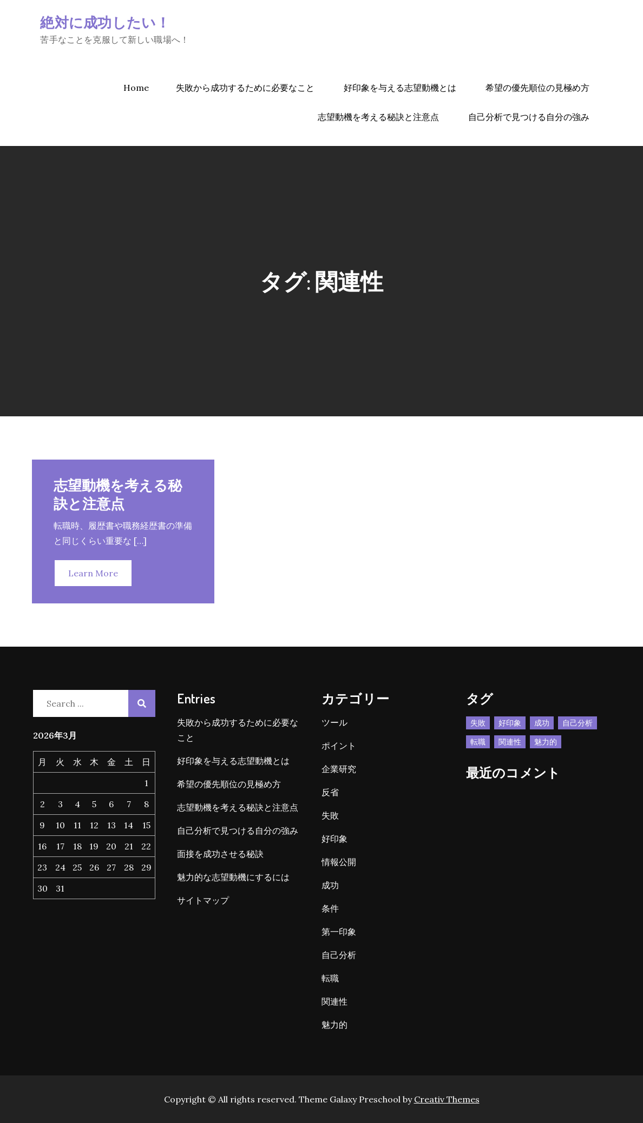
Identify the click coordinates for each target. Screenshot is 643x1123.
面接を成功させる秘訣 (220, 853)
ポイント (338, 745)
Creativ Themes (447, 1099)
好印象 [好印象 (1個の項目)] (509, 723)
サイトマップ (203, 900)
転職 (330, 978)
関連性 (334, 1001)
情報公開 (338, 861)
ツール (334, 722)
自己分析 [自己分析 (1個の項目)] (577, 723)
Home (136, 87)
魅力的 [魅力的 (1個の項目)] (545, 742)
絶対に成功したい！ (105, 22)
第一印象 (338, 931)
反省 (330, 792)
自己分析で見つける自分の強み (528, 116)
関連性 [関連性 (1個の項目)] (509, 742)
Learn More (93, 573)
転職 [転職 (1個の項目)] (477, 742)
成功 (330, 885)
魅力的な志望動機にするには (233, 877)
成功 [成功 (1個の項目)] (541, 723)
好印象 (334, 838)
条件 (330, 908)
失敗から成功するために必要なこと (245, 87)
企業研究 (338, 768)
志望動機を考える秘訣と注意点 (378, 116)
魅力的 (334, 1024)
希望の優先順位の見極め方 (537, 87)
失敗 (330, 815)
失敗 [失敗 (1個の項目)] (477, 723)
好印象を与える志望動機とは (400, 87)
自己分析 (338, 954)
